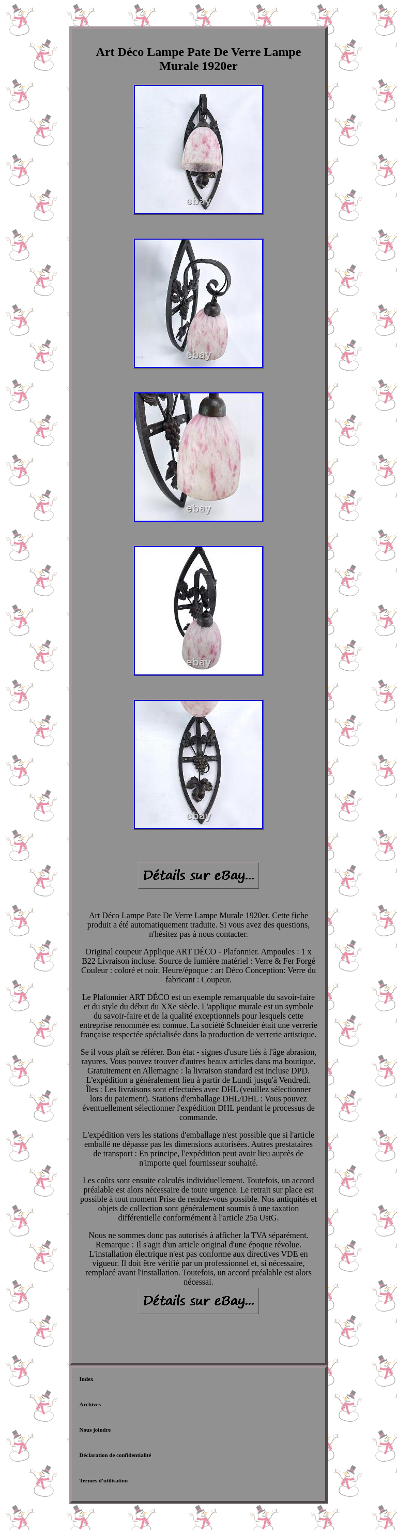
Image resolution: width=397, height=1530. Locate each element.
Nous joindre (95, 1429)
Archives (90, 1404)
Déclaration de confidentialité (115, 1455)
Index (87, 1379)
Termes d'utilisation (104, 1480)
